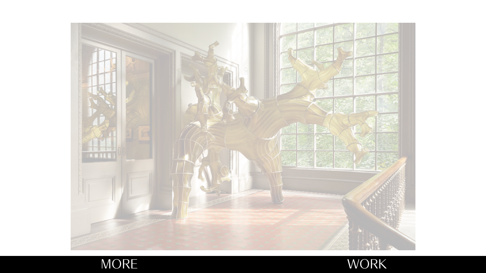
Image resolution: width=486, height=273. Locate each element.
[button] (375, 127)
